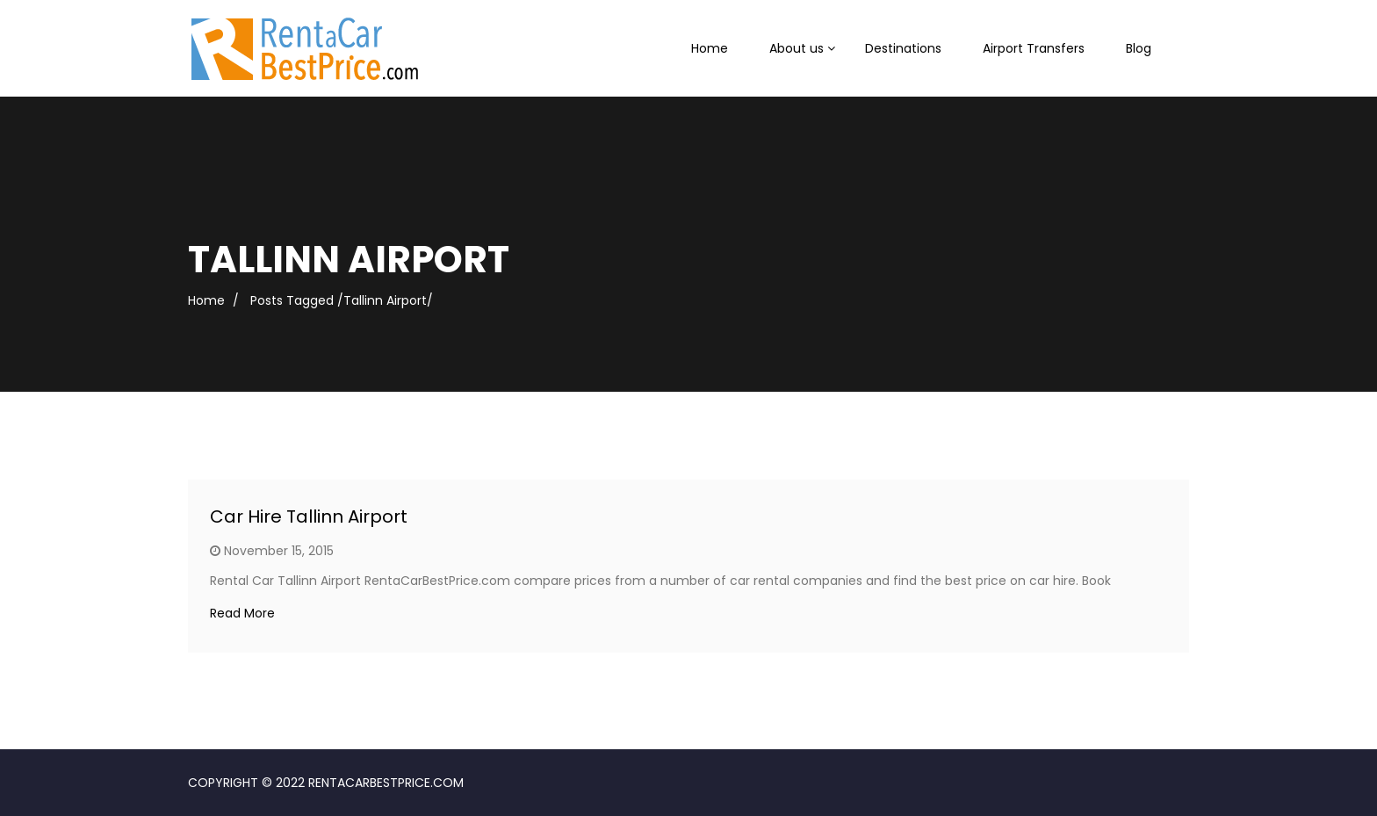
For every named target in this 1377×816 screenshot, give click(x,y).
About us (796, 48)
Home (709, 48)
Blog (1138, 48)
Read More (242, 613)
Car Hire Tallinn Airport (308, 516)
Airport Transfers (1034, 48)
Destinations (903, 48)
